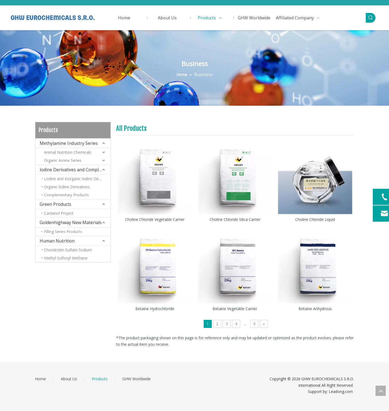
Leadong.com (341, 391)
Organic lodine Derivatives (67, 186)
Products (100, 378)
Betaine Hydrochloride (154, 308)
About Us (69, 378)
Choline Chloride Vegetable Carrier (155, 219)
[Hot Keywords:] (370, 18)
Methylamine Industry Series (69, 143)
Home (40, 378)
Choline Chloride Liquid (315, 219)
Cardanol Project (58, 213)
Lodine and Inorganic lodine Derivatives (77, 178)
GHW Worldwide (136, 378)
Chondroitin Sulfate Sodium (68, 249)
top (380, 391)
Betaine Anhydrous (315, 308)
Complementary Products (66, 194)
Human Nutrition (57, 241)
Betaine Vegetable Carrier (235, 308)
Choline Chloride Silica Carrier (235, 219)
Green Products (55, 204)
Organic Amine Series (62, 160)
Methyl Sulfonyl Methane (66, 258)
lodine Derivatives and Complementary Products (75, 170)
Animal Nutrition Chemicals (67, 152)
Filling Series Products (63, 231)
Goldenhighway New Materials (71, 222)
